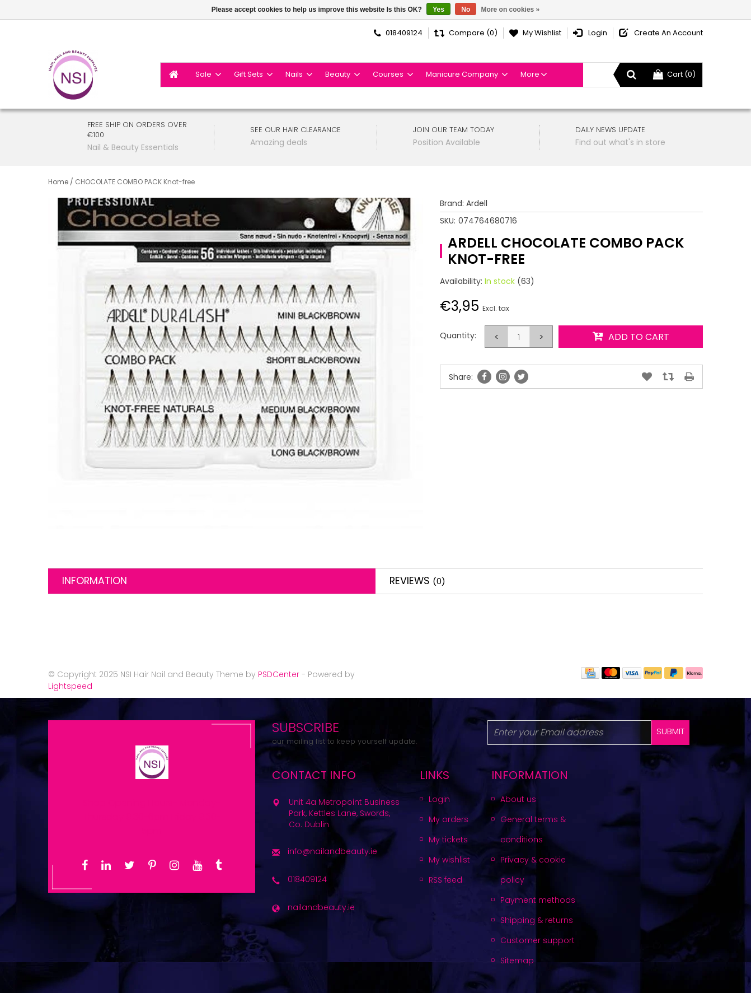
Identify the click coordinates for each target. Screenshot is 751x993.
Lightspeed (70, 686)
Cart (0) (674, 74)
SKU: (448, 220)
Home (58, 182)
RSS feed (445, 879)
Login (439, 799)
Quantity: (458, 335)
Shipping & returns (536, 920)
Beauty (337, 74)
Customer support (537, 940)
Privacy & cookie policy (533, 869)
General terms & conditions (533, 829)
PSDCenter (278, 674)
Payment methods (537, 900)
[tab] (212, 581)
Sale (203, 74)
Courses (388, 74)
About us (518, 799)
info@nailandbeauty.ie (332, 851)
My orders (448, 819)
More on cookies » (510, 9)
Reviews (417, 581)
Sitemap (517, 960)
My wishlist (449, 859)
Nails (294, 74)
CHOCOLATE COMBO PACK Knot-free (135, 182)
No (465, 9)
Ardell (476, 203)
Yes (438, 9)
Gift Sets (248, 74)
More (529, 74)
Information (94, 581)
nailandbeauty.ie (321, 907)
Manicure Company (462, 74)
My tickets (448, 839)
